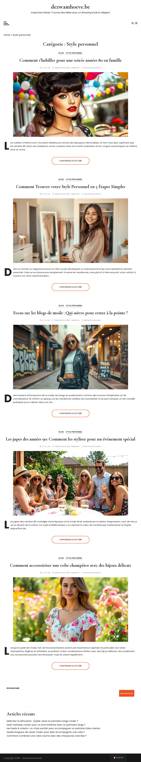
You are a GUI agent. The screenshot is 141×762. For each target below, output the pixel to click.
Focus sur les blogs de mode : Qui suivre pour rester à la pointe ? (70, 313)
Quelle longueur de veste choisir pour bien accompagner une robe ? (46, 732)
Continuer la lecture (70, 160)
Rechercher (13, 688)
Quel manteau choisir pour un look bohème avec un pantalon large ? (46, 724)
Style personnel (74, 53)
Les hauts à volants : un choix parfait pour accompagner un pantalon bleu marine (53, 728)
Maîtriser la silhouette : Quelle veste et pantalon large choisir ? (42, 721)
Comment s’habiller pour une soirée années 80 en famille (70, 60)
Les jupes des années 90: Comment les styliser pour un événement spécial (70, 439)
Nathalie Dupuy (94, 68)
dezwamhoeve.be (70, 6)
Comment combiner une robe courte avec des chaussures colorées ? (47, 735)
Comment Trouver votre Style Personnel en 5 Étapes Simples (70, 186)
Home (7, 35)
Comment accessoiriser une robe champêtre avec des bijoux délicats (70, 565)
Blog (61, 53)
